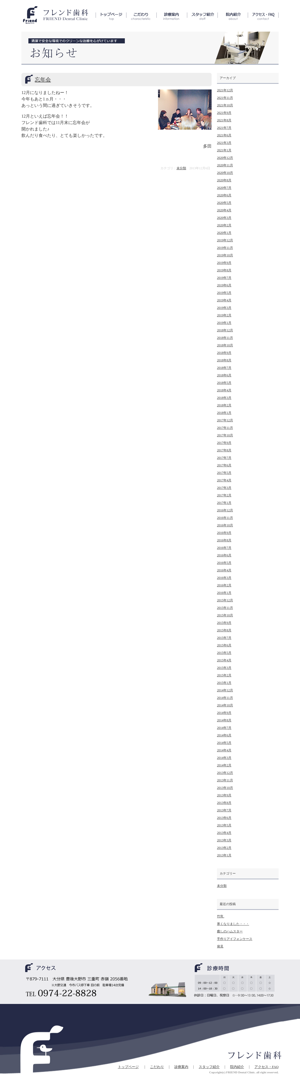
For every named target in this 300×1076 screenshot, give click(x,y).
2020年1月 (224, 233)
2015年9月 (224, 623)
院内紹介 (237, 1067)
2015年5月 (224, 653)
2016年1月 (224, 593)
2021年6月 (224, 135)
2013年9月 (224, 795)
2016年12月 (225, 510)
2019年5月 (224, 293)
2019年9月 (224, 263)
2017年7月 (224, 458)
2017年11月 (225, 428)
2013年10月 (225, 788)
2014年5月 (224, 743)
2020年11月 (225, 165)
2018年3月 (224, 398)
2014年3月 (224, 758)
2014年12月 (225, 690)
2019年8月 (224, 270)
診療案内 (181, 1067)
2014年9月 (224, 713)
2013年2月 (224, 848)
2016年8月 (224, 540)
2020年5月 (224, 203)
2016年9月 (224, 533)
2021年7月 (224, 128)
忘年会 (43, 80)
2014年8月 (224, 720)
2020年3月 (224, 218)
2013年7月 (224, 810)
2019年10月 (225, 255)
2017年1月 (224, 503)
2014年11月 (225, 698)
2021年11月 (225, 98)
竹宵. (220, 916)
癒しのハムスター (230, 931)
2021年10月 (225, 105)
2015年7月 (224, 638)
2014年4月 (224, 750)
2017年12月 (225, 420)
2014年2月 (224, 765)
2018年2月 (224, 405)
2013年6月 (224, 818)
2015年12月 (225, 600)
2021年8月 (224, 120)
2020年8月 (224, 180)
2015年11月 (225, 608)
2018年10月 (225, 345)
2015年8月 (224, 630)
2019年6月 (224, 285)
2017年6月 (224, 465)
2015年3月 (224, 668)
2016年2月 (224, 585)
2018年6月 (224, 375)
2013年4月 (224, 833)
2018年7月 (224, 368)
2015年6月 (224, 645)
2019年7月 (224, 278)
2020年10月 (225, 173)
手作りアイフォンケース (234, 939)
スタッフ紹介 (209, 1067)
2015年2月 (224, 675)
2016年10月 (225, 525)
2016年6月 (224, 555)
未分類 (181, 168)
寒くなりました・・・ (233, 924)
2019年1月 (224, 323)
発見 (220, 946)
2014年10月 (225, 705)
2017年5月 (224, 473)
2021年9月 (224, 113)
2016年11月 (225, 518)
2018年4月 (224, 390)
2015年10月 (225, 615)
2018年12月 (225, 330)
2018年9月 (224, 353)
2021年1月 (224, 150)
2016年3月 (224, 578)
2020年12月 (225, 158)
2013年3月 (224, 840)
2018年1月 (224, 413)
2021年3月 (224, 143)
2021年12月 (225, 90)
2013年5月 (224, 825)
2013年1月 (224, 855)
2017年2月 (224, 495)
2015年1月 (224, 683)
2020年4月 (224, 210)
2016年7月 (224, 548)
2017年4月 (224, 480)
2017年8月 (224, 450)
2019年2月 (224, 315)
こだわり (157, 1067)
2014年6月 (224, 735)
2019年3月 (224, 308)
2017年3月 (224, 488)
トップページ (128, 1067)
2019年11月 (225, 248)
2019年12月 (225, 240)
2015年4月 (224, 660)
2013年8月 (224, 803)
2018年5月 (224, 383)
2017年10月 (225, 435)
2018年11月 (225, 338)
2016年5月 (224, 563)
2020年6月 (224, 195)
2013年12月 (225, 773)
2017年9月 (224, 443)
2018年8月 (224, 360)
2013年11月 (225, 780)
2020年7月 (224, 188)
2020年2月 (224, 225)
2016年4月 (224, 570)
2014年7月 (224, 728)
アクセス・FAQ (266, 1067)
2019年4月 (224, 300)
